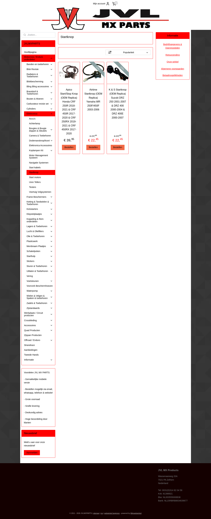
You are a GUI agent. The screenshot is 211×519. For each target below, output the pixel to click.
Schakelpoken (40, 251)
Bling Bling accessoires (40, 86)
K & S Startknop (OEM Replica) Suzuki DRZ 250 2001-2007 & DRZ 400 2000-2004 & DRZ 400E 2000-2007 (118, 103)
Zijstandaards (40, 308)
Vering (30, 276)
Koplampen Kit (41, 150)
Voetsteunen (40, 281)
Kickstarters (40, 209)
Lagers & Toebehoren (40, 226)
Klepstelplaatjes (40, 214)
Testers (32, 187)
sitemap (96, 513)
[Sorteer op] (128, 52)
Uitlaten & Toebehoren (40, 271)
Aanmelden (31, 452)
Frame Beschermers (40, 197)
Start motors (35, 177)
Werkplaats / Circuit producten (38, 314)
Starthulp (40, 256)
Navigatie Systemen (38, 162)
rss (102, 513)
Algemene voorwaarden (172, 68)
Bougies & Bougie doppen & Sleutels (41, 129)
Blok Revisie (40, 69)
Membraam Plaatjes (40, 246)
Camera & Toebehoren (40, 135)
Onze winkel (173, 62)
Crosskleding (38, 320)
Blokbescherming (40, 81)
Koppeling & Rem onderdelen (40, 220)
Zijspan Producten (33, 335)
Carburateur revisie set (40, 103)
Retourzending (173, 55)
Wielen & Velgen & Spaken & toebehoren (40, 297)
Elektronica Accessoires (40, 145)
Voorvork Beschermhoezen (40, 286)
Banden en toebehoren (40, 64)
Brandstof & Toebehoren (40, 92)
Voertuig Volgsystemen (40, 192)
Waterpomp (40, 291)
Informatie (38, 359)
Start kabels (35, 167)
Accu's (32, 118)
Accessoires (38, 325)
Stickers (40, 261)
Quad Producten (38, 330)
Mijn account (101, 4)
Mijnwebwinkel (136, 513)
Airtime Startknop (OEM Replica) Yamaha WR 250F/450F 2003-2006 (93, 99)
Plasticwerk (40, 241)
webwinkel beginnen (112, 513)
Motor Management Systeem (38, 156)
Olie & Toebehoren (40, 236)
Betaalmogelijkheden (173, 75)
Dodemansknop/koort (41, 140)
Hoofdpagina (30, 52)
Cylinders (40, 108)
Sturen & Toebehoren (40, 266)
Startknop (33, 172)
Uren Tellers (35, 182)
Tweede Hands (31, 355)
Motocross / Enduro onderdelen (38, 58)
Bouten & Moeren (40, 99)
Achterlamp (34, 123)
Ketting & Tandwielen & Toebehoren (40, 202)
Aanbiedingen (30, 350)
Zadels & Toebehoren (40, 303)
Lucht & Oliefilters (40, 231)
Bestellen (69, 147)
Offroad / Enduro (38, 340)
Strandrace (29, 345)
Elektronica (40, 113)
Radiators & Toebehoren (40, 75)
